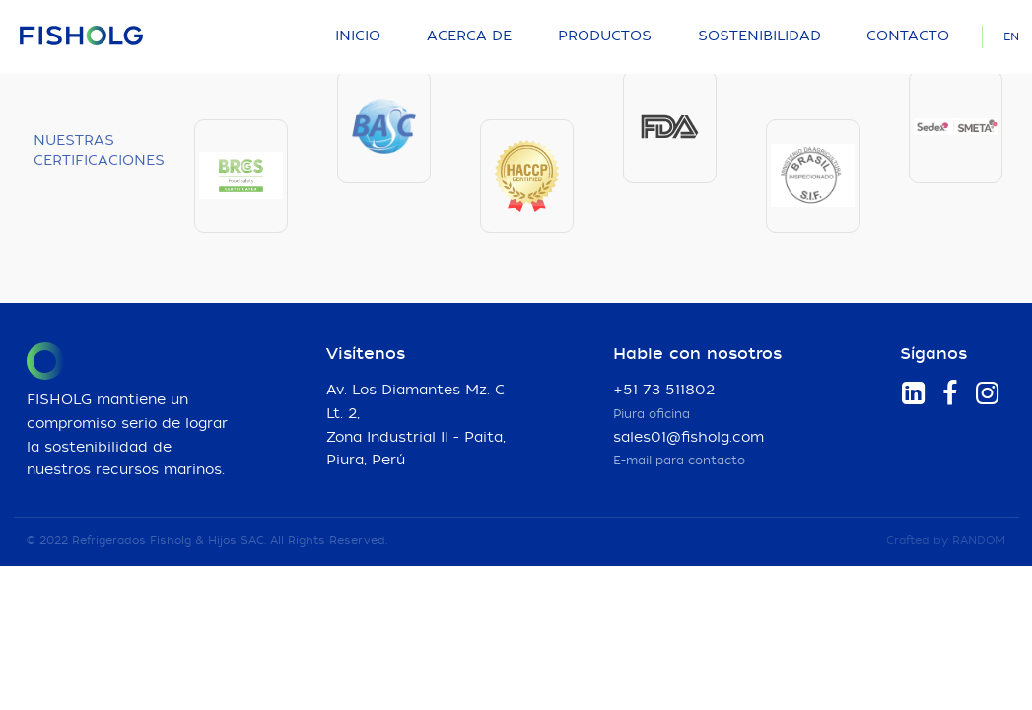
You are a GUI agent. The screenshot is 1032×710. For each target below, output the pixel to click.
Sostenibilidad (759, 36)
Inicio (357, 36)
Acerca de (469, 36)
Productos (605, 36)
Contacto (907, 36)
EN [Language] (1011, 37)
